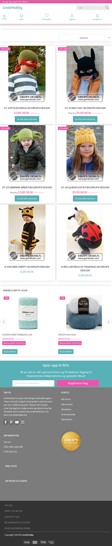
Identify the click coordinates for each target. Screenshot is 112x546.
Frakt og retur (10, 451)
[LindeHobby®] (12, 7)
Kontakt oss (12, 517)
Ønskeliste (46, 17)
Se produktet (10, 351)
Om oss (7, 442)
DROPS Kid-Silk (67, 334)
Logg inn (72, 17)
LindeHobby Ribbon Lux (17, 334)
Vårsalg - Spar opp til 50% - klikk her (15, 2)
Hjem (21, 17)
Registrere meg (78, 383)
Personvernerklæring (17, 528)
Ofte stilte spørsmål (13, 447)
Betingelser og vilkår (17, 522)
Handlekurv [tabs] (97, 17)
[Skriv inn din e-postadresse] (33, 383)
